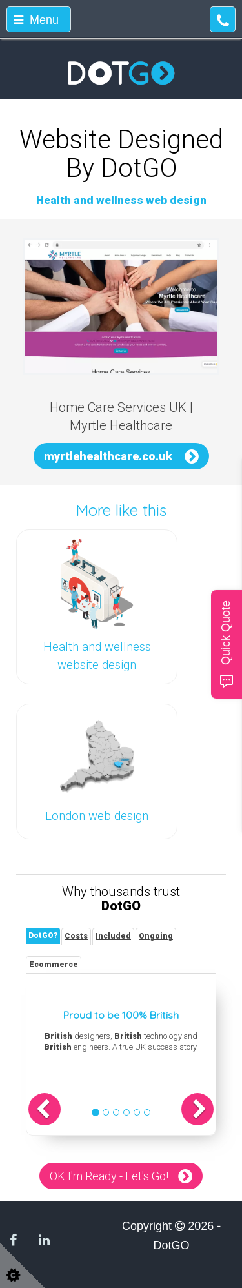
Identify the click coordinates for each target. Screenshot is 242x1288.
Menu (36, 20)
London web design (96, 816)
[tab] (43, 936)
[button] (44, 1109)
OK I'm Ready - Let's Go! (109, 1176)
